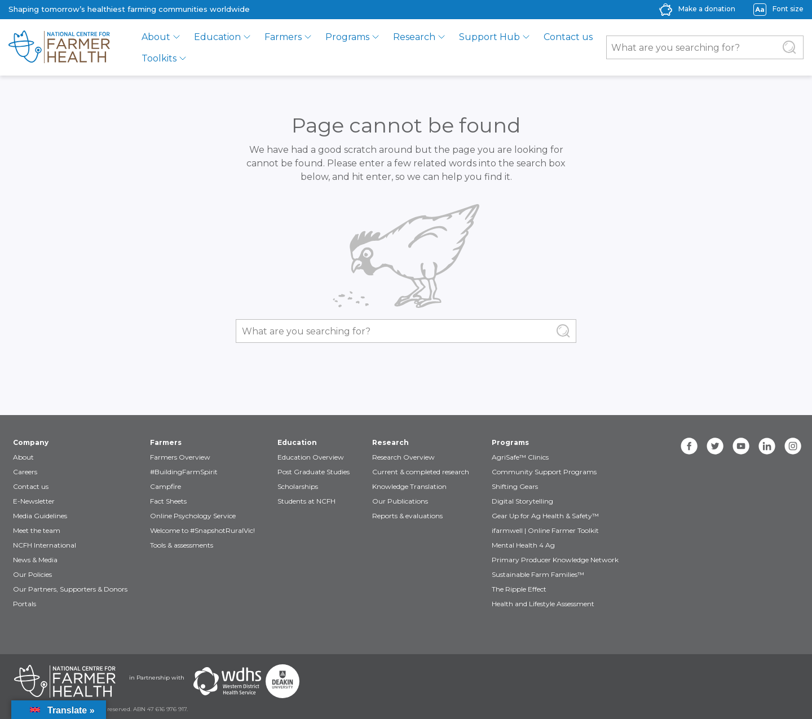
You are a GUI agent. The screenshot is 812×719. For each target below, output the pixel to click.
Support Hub (489, 37)
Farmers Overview (180, 457)
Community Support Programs (544, 471)
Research (414, 37)
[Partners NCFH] (65, 681)
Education (217, 37)
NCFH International (44, 545)
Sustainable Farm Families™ (538, 574)
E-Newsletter (34, 501)
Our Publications (400, 501)
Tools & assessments (181, 545)
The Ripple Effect (519, 589)
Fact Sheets (168, 501)
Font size (788, 9)
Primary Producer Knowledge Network (555, 559)
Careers (25, 471)
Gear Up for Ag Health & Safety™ (545, 515)
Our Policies (32, 574)
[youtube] (740, 446)
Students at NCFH (306, 501)
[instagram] (792, 446)
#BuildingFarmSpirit (184, 471)
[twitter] (715, 446)
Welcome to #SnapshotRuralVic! (202, 530)
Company (30, 442)
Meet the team (36, 530)
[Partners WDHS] (227, 681)
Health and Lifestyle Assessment (543, 603)
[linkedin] (766, 446)
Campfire (165, 486)
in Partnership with (156, 677)
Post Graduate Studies (313, 471)
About (156, 37)
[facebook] (689, 446)
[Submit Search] (789, 47)
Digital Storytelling (522, 501)
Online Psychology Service (193, 515)
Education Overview (310, 457)
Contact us (568, 37)
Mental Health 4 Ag (523, 545)
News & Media (35, 559)
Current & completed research (420, 471)
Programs (347, 37)
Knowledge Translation (409, 486)
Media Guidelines (40, 515)
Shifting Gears (515, 486)
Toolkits (159, 58)
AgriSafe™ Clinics (520, 457)
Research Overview (403, 457)
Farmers (283, 37)
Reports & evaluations (407, 515)
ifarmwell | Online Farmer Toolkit (545, 530)
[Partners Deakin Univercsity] (282, 681)
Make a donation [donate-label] (706, 9)
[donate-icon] (665, 9)
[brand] (59, 47)
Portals (24, 603)
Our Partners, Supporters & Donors (70, 589)
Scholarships (297, 486)
